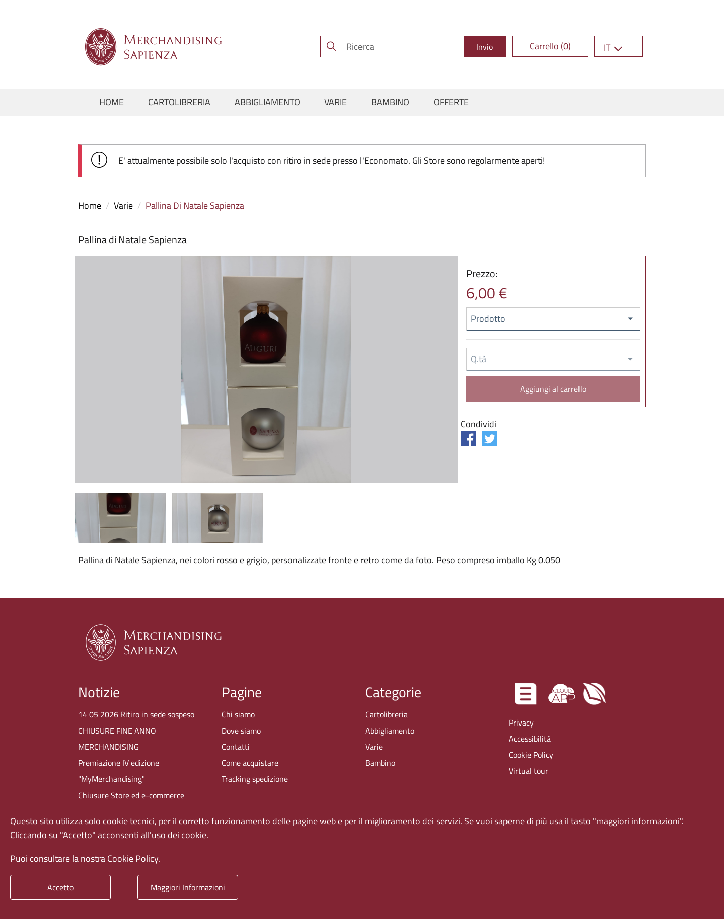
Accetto (60, 887)
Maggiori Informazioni (188, 887)
